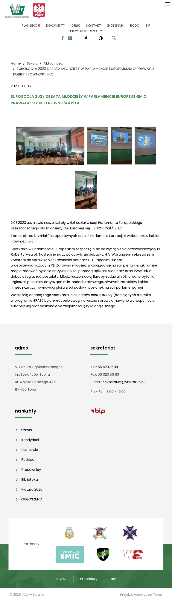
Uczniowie (29, 449)
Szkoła (26, 430)
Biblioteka (29, 479)
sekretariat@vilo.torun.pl (124, 382)
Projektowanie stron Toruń (141, 594)
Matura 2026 (32, 489)
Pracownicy (31, 469)
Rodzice (27, 459)
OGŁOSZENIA (32, 499)
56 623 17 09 (108, 367)
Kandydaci (30, 439)
